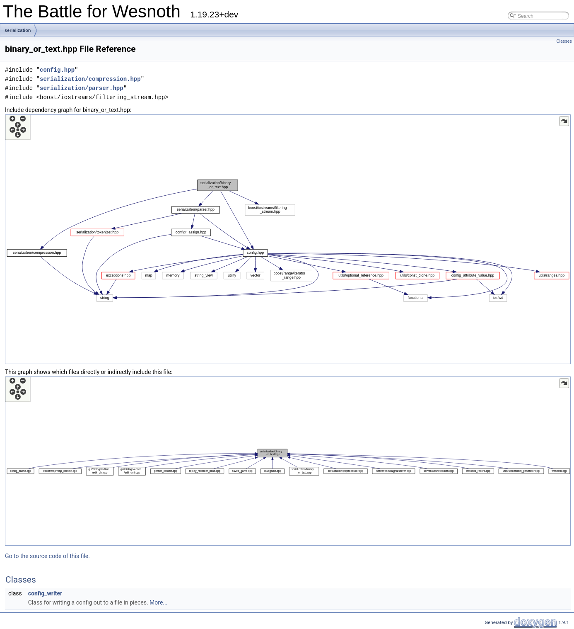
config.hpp (57, 70)
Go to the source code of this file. (47, 556)
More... (158, 602)
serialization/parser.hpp (81, 88)
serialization (18, 30)
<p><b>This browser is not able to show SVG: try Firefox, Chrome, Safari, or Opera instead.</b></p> (287, 239)
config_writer (45, 593)
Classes (564, 41)
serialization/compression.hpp (90, 79)
